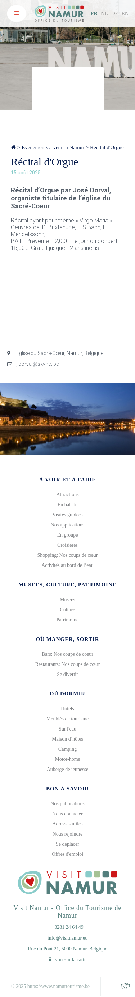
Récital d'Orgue (107, 147)
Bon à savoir (67, 789)
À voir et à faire (67, 479)
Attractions (67, 494)
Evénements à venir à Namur (53, 147)
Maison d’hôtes (67, 739)
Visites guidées (67, 514)
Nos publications (67, 803)
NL (104, 13)
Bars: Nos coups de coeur (67, 654)
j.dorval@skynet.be (33, 364)
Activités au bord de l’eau (67, 565)
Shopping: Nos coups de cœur (67, 555)
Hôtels (67, 708)
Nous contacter (67, 813)
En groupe (67, 535)
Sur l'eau (67, 729)
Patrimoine (67, 620)
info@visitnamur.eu (67, 938)
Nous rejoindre (68, 834)
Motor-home (67, 759)
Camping (67, 749)
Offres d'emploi (67, 854)
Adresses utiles (67, 824)
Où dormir (67, 694)
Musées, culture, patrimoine (67, 585)
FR (94, 13)
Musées (67, 599)
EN (125, 13)
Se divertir (67, 674)
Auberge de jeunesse (68, 769)
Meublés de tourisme (67, 718)
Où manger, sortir (67, 639)
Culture (67, 609)
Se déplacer (67, 844)
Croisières (67, 545)
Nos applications (68, 525)
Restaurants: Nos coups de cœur (67, 664)
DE (114, 13)
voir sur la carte (70, 959)
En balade (68, 504)
